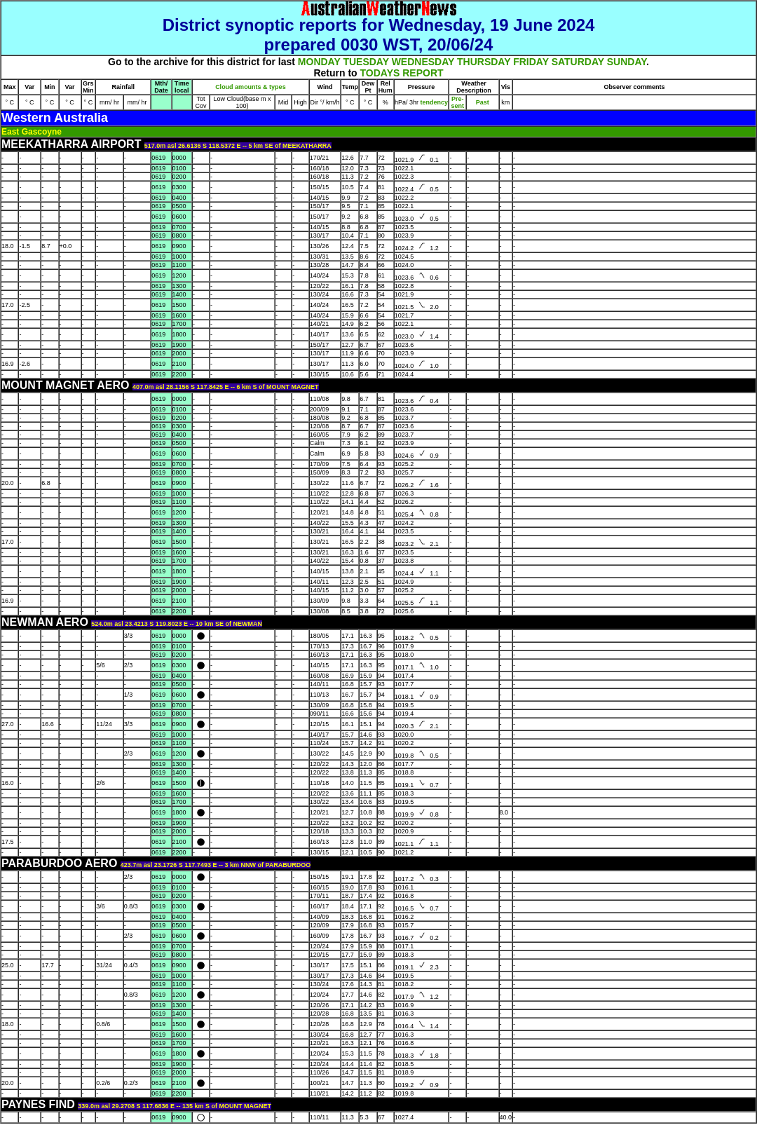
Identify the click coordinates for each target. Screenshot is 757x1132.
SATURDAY (578, 61)
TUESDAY (365, 61)
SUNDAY (626, 61)
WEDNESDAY (423, 61)
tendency (433, 102)
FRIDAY (531, 61)
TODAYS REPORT (402, 73)
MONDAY (319, 61)
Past (482, 102)
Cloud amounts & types (250, 86)
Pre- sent (458, 102)
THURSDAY (483, 61)
